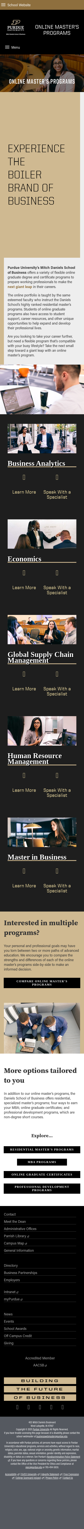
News (8, 1314)
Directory (11, 1265)
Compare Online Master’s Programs (42, 983)
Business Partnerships (20, 1272)
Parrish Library (15, 1236)
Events (9, 1321)
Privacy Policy (52, 1478)
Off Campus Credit (18, 1335)
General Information (19, 1250)
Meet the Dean (15, 1221)
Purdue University (41, 1429)
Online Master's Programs (57, 30)
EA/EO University (29, 1474)
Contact (10, 1214)
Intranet (9, 1291)
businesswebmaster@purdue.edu (51, 1436)
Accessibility (10, 1474)
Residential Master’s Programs (42, 1149)
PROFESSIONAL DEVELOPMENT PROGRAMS (42, 1188)
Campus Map (14, 1243)
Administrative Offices (20, 1228)
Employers (12, 1280)
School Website (16, 5)
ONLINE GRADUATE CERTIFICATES (42, 1174)
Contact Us (68, 1478)
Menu (12, 47)
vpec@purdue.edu (33, 1467)
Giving (9, 1343)
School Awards (15, 1328)
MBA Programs (42, 1162)
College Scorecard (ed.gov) (28, 1478)
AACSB (38, 1365)
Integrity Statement (50, 1474)
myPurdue (12, 1299)
